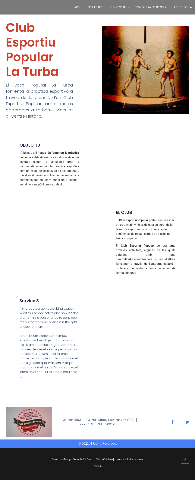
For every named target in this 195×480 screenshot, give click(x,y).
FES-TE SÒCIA (183, 7)
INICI (76, 7)
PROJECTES (95, 7)
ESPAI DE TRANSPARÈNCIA (150, 7)
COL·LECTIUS (119, 7)
